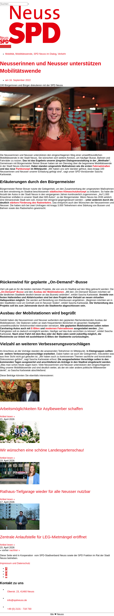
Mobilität (9, 54)
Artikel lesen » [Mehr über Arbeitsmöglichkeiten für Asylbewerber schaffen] (7, 416)
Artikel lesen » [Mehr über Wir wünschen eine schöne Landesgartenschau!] (7, 458)
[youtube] (6, 577)
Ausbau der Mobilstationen (49, 292)
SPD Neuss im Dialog (45, 54)
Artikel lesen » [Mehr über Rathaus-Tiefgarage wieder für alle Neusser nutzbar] (7, 499)
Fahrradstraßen (101, 166)
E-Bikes (35, 328)
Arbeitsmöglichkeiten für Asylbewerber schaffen (41, 409)
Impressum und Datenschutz (15, 563)
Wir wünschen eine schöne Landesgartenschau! (42, 450)
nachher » (14, 550)
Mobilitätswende (23, 54)
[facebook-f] (6, 568)
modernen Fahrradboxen (59, 328)
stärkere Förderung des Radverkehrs (30, 203)
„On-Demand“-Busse (12, 292)
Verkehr (62, 54)
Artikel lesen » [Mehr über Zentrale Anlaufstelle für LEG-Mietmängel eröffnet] (7, 545)
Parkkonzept (23, 169)
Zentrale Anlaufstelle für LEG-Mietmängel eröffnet (43, 537)
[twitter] (6, 571)
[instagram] (6, 574)
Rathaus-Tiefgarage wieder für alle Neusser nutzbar (45, 492)
